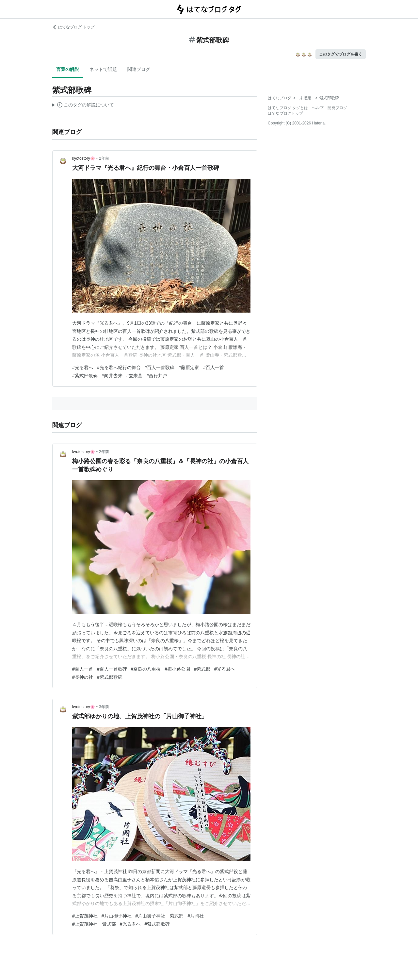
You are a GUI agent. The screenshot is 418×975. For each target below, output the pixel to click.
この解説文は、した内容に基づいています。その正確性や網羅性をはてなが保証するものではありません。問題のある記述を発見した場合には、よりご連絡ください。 (83, 105)
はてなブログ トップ (73, 27)
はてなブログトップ (285, 113)
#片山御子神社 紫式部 (160, 915)
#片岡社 (195, 915)
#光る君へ (82, 367)
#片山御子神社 (117, 915)
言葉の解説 (67, 69)
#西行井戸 (156, 375)
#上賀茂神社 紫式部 (94, 924)
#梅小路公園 (177, 669)
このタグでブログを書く (340, 54)
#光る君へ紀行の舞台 (119, 367)
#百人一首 (213, 367)
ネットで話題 (103, 69)
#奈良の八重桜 (146, 669)
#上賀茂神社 (85, 915)
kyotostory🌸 (83, 158)
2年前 (104, 158)
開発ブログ (337, 108)
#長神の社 (82, 677)
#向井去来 (112, 375)
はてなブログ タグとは (288, 108)
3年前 (104, 707)
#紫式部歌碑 (85, 375)
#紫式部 (202, 669)
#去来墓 (134, 375)
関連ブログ (138, 69)
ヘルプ (318, 108)
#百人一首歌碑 (160, 367)
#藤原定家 (188, 367)
